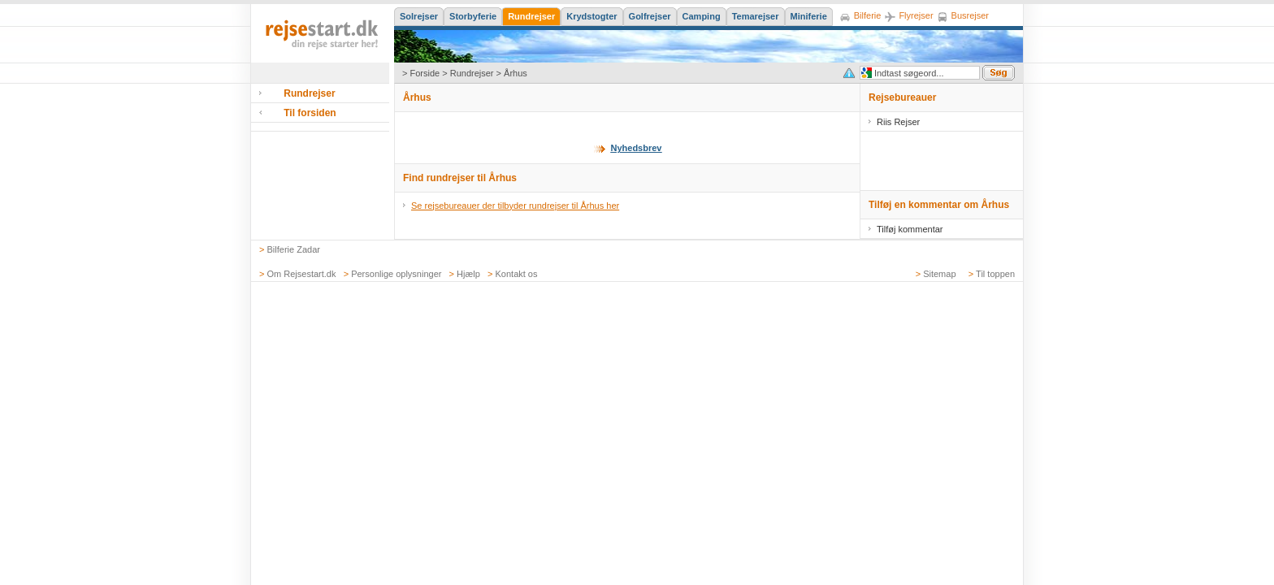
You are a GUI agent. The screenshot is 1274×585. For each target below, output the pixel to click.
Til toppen (995, 274)
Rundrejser (472, 73)
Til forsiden (310, 113)
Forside (425, 73)
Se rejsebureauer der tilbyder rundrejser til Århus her (515, 205)
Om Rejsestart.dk (301, 274)
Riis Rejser (898, 122)
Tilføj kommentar (910, 229)
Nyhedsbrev (636, 148)
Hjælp (468, 274)
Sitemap (939, 274)
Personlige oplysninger (396, 274)
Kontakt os (517, 274)
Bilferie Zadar (293, 249)
